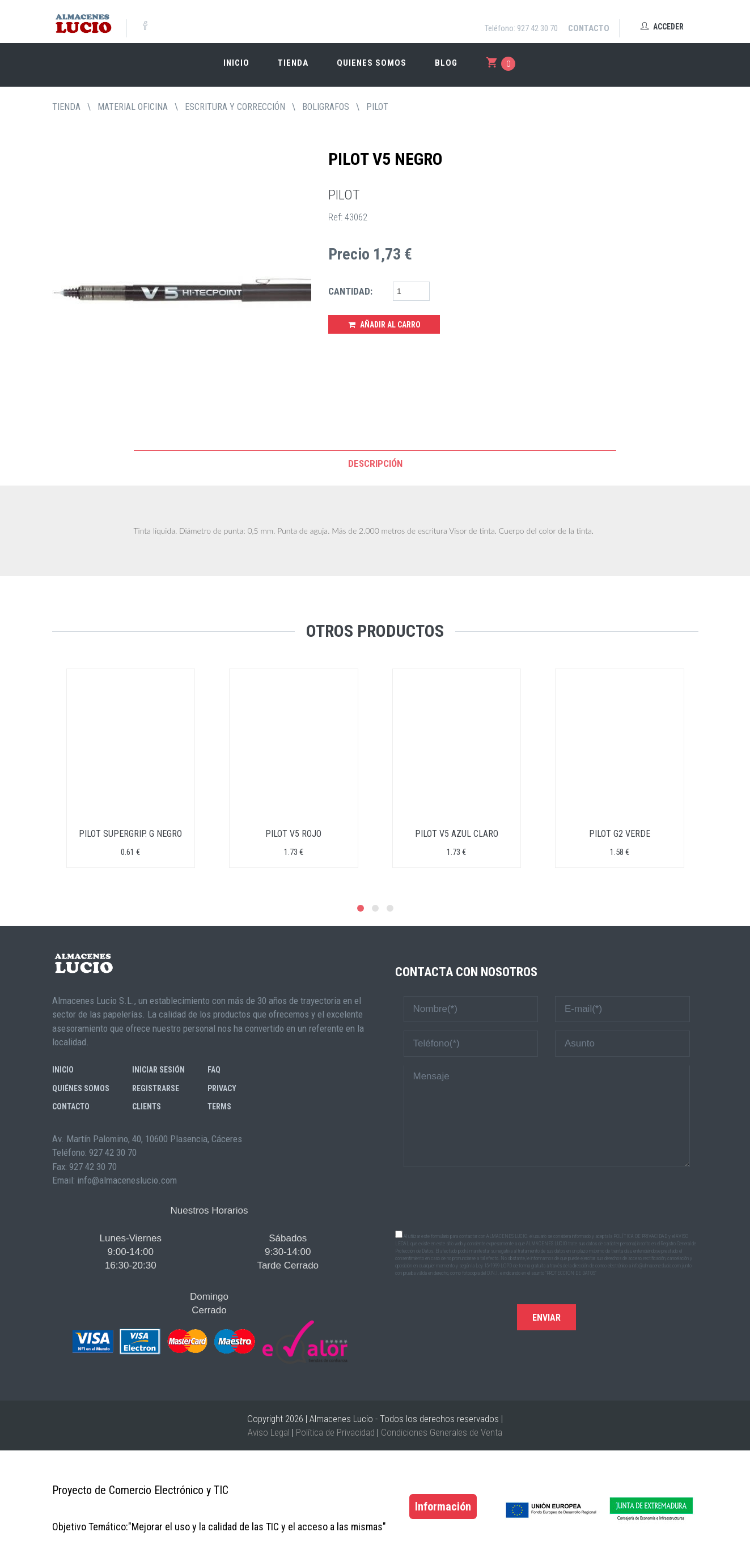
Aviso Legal (269, 1432)
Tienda (293, 63)
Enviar (546, 1317)
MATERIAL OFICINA (133, 106)
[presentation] (546, 1198)
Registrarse (155, 1088)
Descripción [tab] (375, 463)
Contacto (588, 28)
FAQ (214, 1069)
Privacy (221, 1088)
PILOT (377, 106)
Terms (219, 1106)
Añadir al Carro (384, 324)
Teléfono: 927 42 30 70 (521, 28)
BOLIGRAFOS (325, 106)
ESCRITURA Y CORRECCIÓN (235, 106)
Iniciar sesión (158, 1069)
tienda (66, 106)
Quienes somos (371, 63)
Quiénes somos (80, 1088)
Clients (146, 1106)
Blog (446, 63)
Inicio (236, 63)
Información (443, 1506)
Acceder (662, 26)
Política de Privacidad (335, 1432)
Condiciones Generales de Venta (441, 1432)
